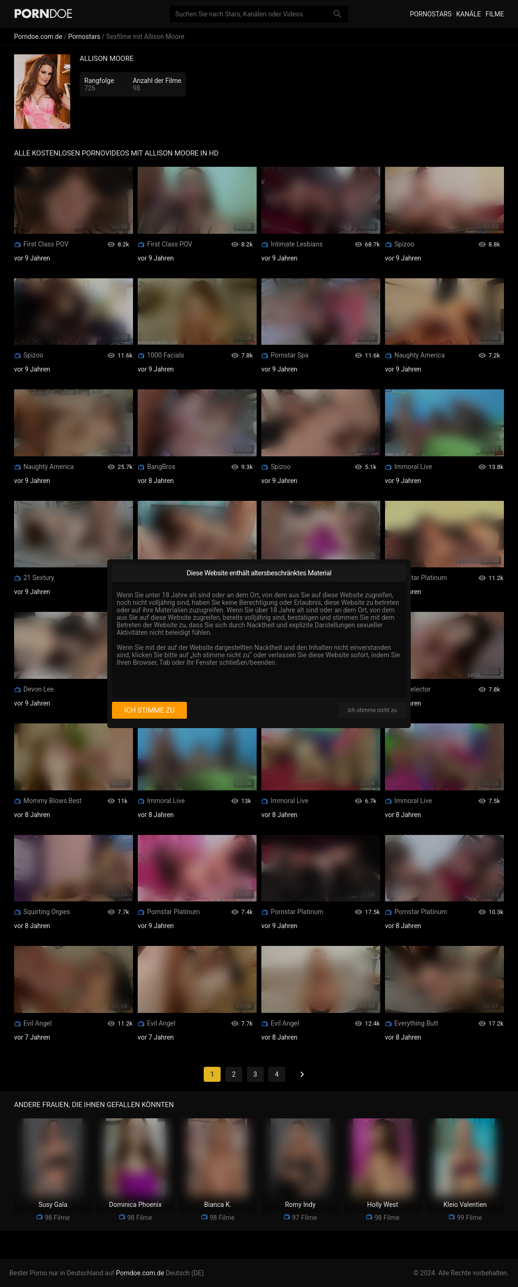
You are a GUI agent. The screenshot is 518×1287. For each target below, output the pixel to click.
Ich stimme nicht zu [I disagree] (372, 710)
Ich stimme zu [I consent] (149, 710)
